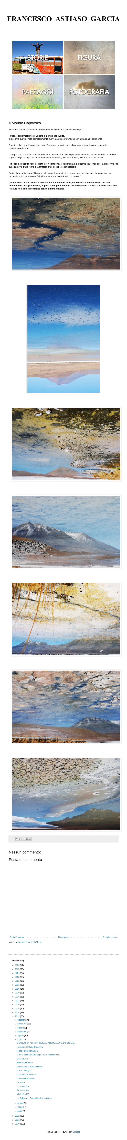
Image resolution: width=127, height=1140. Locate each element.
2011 (17, 1120)
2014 (17, 1012)
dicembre (21, 1020)
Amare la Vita (23, 1090)
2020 (17, 989)
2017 (17, 1001)
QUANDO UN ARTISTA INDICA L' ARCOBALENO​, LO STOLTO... (46, 1043)
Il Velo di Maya (23, 1070)
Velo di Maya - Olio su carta (29, 1067)
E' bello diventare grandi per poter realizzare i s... (39, 1055)
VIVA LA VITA (23, 1094)
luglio (20, 1039)
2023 (17, 977)
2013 (17, 1016)
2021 (17, 985)
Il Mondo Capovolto (25, 1078)
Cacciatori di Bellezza (26, 1074)
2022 (17, 981)
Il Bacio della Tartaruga (27, 1051)
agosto (20, 1035)
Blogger (76, 1132)
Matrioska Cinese (25, 1063)
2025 (17, 969)
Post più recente (17, 937)
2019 (17, 993)
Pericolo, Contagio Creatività (30, 1047)
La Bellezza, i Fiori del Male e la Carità (34, 1098)
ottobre (20, 1028)
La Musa (21, 1082)
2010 (17, 1124)
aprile (20, 1111)
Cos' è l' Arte (22, 1059)
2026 (17, 965)
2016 (17, 1004)
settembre (22, 1032)
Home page (63, 937)
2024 (17, 973)
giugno (20, 1103)
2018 (17, 997)
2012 (17, 1116)
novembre (22, 1024)
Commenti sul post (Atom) (29, 942)
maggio (21, 1107)
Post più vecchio (110, 937)
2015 (17, 1008)
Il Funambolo (23, 1086)
